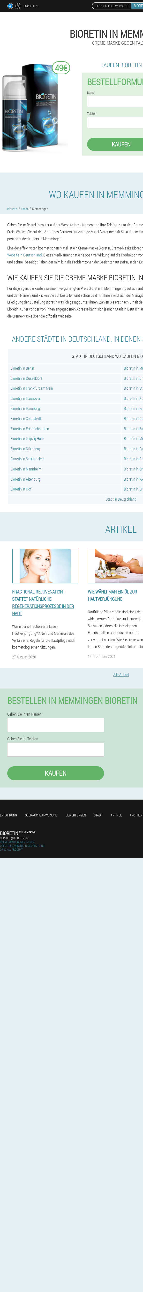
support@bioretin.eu (14, 838)
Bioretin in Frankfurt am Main (31, 388)
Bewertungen (76, 815)
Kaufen (56, 773)
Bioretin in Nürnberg (25, 448)
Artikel (116, 815)
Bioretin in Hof (20, 488)
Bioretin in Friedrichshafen (29, 428)
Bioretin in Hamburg (25, 408)
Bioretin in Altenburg (25, 479)
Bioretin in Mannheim (25, 468)
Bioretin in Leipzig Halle (27, 438)
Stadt (98, 815)
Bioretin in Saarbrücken (27, 458)
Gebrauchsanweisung (41, 815)
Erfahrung (8, 815)
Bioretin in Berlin (22, 368)
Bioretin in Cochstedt (25, 418)
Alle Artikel (121, 674)
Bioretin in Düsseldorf (26, 378)
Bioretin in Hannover (25, 398)
